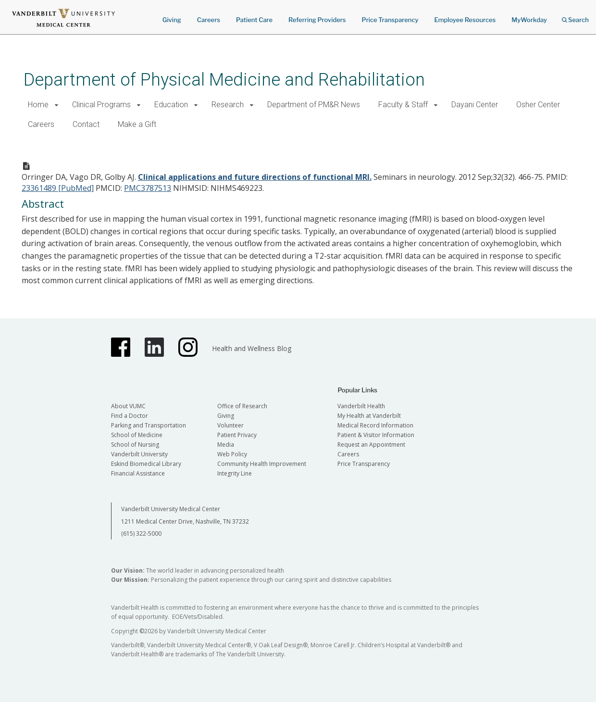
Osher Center (538, 104)
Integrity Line (234, 473)
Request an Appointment (371, 444)
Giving (171, 20)
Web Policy (232, 454)
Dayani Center (474, 104)
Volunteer (230, 425)
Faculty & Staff (403, 104)
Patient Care (254, 20)
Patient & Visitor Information (375, 435)
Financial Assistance (138, 473)
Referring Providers (317, 20)
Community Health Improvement (261, 464)
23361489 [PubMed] (58, 188)
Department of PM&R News (313, 104)
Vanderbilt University (139, 454)
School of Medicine (136, 435)
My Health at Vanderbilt (369, 416)
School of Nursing (135, 444)
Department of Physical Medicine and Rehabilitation (224, 79)
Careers (208, 20)
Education (171, 104)
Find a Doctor (129, 416)
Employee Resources (465, 20)
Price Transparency (390, 20)
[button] (56, 105)
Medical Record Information (375, 425)
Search (575, 16)
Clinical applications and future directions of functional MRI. (255, 177)
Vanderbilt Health (361, 406)
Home (38, 104)
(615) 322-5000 (141, 533)
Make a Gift (137, 124)
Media (225, 444)
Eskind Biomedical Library (146, 464)
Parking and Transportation (148, 425)
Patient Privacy (237, 435)
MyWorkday (529, 20)
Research (227, 104)
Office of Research (242, 406)
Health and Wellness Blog (251, 348)
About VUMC (128, 406)
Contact (86, 124)
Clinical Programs (101, 104)
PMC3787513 (147, 188)
